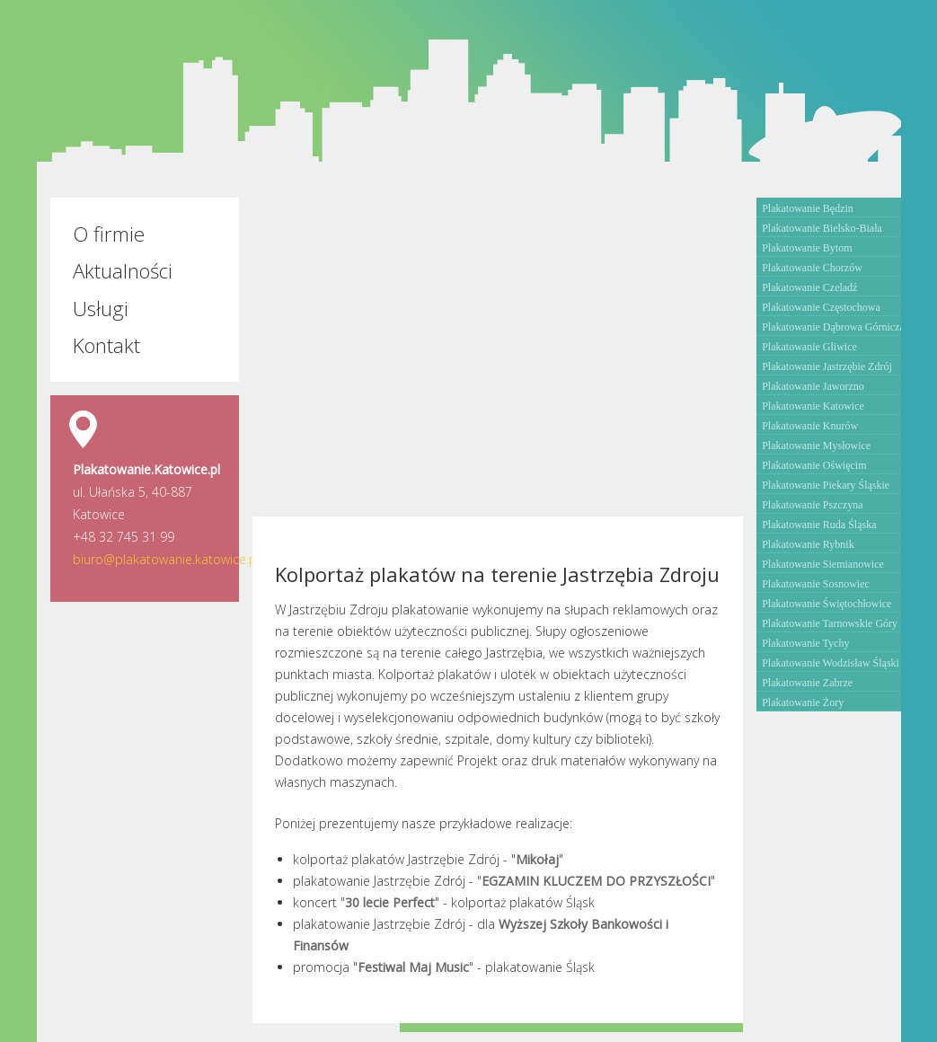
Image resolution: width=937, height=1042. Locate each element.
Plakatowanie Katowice (813, 406)
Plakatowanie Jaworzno (813, 386)
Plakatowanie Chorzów (812, 267)
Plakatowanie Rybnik (808, 544)
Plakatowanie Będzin (807, 208)
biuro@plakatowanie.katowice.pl (166, 559)
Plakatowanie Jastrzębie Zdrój (827, 366)
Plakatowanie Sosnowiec (816, 584)
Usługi (100, 308)
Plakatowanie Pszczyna (812, 505)
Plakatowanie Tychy (805, 643)
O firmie (109, 234)
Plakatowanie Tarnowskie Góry (829, 623)
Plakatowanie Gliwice (809, 346)
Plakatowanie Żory (803, 702)
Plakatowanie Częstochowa (821, 307)
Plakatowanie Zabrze (807, 682)
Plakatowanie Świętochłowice (826, 603)
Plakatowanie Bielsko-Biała (822, 228)
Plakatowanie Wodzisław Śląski (830, 663)
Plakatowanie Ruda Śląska (819, 524)
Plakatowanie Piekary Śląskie (825, 485)
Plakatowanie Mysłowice (816, 445)
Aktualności (122, 271)
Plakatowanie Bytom (807, 248)
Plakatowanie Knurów (810, 425)
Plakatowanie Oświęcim (814, 465)
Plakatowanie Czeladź (809, 287)
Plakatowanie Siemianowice (823, 564)
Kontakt (106, 345)
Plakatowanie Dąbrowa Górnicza (833, 327)
